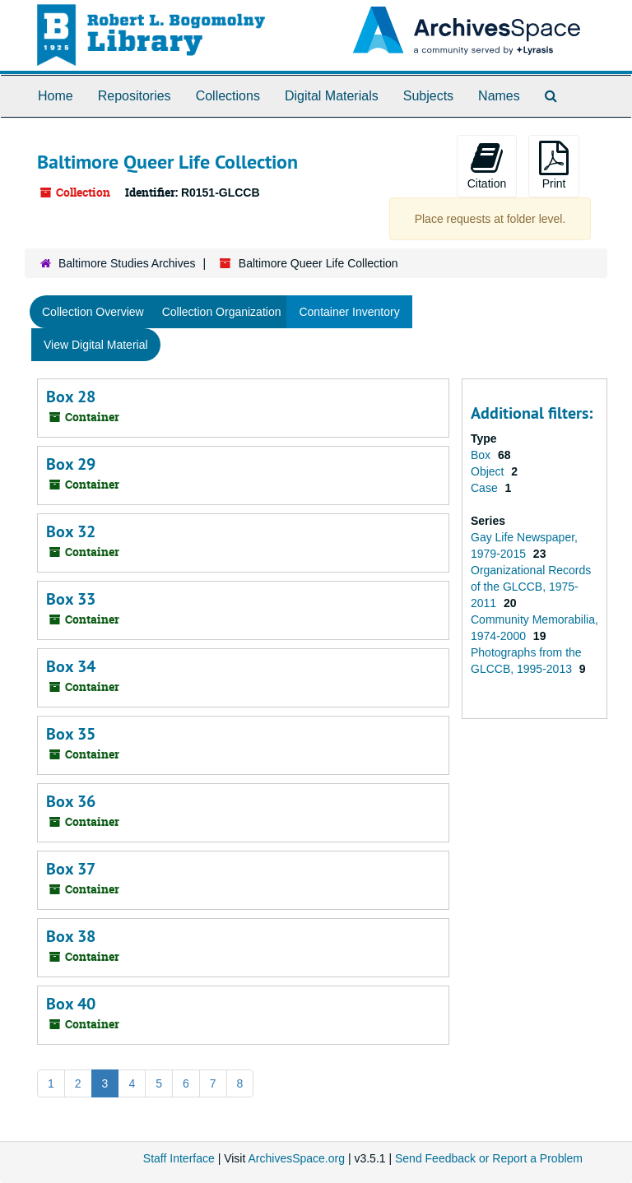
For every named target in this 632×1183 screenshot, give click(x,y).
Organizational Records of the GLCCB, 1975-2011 (531, 587)
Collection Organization (221, 311)
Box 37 (70, 868)
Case (486, 487)
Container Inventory (349, 311)
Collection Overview (93, 311)
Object (489, 471)
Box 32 (70, 531)
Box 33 (70, 599)
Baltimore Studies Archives (127, 263)
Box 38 (70, 936)
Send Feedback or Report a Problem (489, 1158)
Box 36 (70, 801)
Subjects (428, 96)
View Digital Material (96, 344)
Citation (486, 165)
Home (55, 96)
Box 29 (70, 464)
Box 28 (70, 396)
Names (499, 96)
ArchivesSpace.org (296, 1158)
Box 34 (70, 666)
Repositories (134, 96)
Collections (228, 96)
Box (482, 455)
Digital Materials (332, 96)
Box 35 (70, 734)
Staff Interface (179, 1158)
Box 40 (70, 1003)
